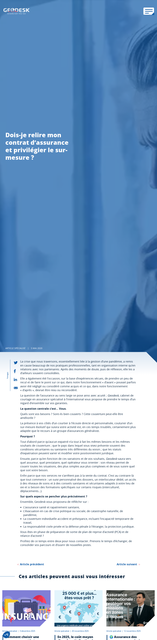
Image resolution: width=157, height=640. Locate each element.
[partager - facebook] (17, 371)
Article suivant (127, 564)
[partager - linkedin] (17, 379)
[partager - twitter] (17, 363)
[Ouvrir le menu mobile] (148, 11)
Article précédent (32, 564)
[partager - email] (17, 388)
